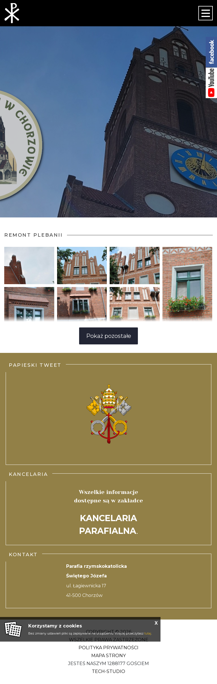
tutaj (147, 633)
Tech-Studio (108, 671)
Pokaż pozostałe (108, 336)
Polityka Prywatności (108, 647)
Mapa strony (108, 655)
